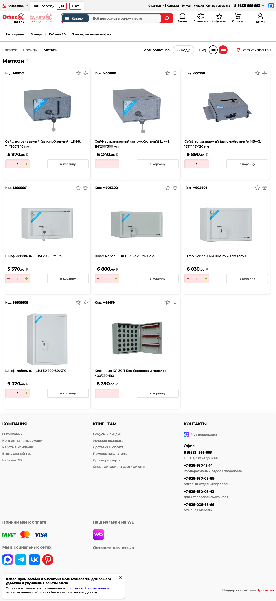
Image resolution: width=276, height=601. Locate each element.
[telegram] (20, 560)
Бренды (36, 34)
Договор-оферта (106, 460)
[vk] (7, 560)
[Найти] (167, 18)
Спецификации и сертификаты (119, 467)
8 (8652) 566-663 (198, 452)
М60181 (18, 73)
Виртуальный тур (16, 454)
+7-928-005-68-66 (199, 504)
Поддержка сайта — (248, 590)
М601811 (198, 73)
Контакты (173, 5)
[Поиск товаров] (111, 18)
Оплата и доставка (218, 5)
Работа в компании (18, 447)
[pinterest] (47, 560)
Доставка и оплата (108, 447)
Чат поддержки (200, 434)
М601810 (109, 73)
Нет (75, 6)
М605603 (199, 188)
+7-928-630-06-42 (199, 491)
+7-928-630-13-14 (198, 465)
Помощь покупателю (110, 454)
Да (61, 6)
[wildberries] (98, 535)
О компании (156, 5)
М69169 (109, 302)
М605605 (20, 302)
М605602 (110, 188)
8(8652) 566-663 (247, 6)
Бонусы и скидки (192, 5)
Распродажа (15, 34)
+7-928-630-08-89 (199, 478)
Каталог (74, 18)
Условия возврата (108, 441)
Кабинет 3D (57, 34)
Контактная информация (23, 441)
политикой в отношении (89, 588)
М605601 (20, 188)
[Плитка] (223, 49)
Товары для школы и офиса (91, 34)
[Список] (213, 49)
